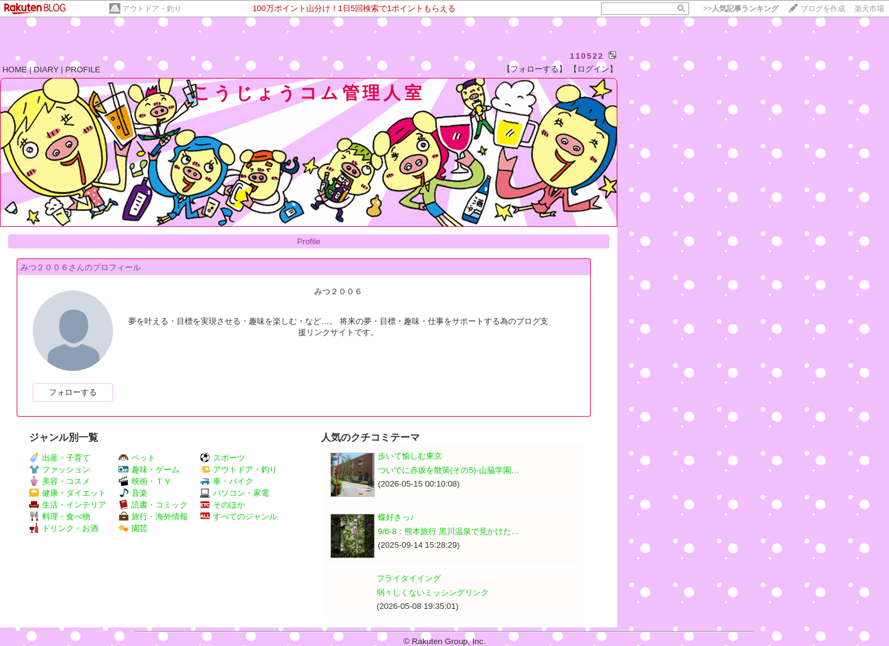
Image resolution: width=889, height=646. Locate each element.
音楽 (133, 493)
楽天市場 (869, 8)
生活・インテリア (67, 504)
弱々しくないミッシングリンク (433, 592)
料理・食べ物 (59, 516)
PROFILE (83, 69)
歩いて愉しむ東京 (410, 456)
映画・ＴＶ (145, 481)
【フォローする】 (535, 69)
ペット (137, 457)
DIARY (46, 69)
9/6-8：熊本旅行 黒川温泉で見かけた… (448, 531)
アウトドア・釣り (152, 8)
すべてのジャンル (238, 516)
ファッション (59, 469)
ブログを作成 (823, 8)
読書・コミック (153, 504)
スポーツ (222, 457)
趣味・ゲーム (149, 469)
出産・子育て (59, 457)
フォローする (73, 392)
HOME (14, 69)
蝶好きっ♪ (396, 517)
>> (740, 8)
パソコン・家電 (234, 493)
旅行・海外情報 (153, 516)
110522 (587, 56)
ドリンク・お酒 (63, 528)
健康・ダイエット (67, 493)
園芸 (133, 528)
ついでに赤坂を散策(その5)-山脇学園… (448, 470)
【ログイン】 (593, 69)
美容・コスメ (59, 481)
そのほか (222, 504)
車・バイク (226, 481)
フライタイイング (409, 578)
